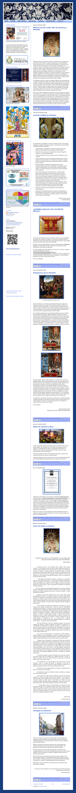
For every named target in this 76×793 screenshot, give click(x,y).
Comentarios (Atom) (43, 786)
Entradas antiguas (66, 784)
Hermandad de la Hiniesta (13, 212)
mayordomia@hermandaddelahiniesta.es (14, 222)
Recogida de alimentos (42, 711)
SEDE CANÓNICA (22, 21)
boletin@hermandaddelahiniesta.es (13, 224)
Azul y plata (20, 8)
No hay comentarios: (56, 106)
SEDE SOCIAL (32, 21)
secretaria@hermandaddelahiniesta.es (14, 223)
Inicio (53, 784)
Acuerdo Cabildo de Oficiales (44, 115)
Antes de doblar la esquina (43, 526)
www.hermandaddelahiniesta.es (13, 248)
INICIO (6, 21)
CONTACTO (60, 21)
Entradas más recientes (38, 784)
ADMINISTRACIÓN (50, 21)
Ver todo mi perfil (9, 215)
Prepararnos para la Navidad (44, 273)
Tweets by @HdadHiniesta (11, 292)
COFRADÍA (41, 21)
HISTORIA (12, 21)
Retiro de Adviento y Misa (43, 427)
